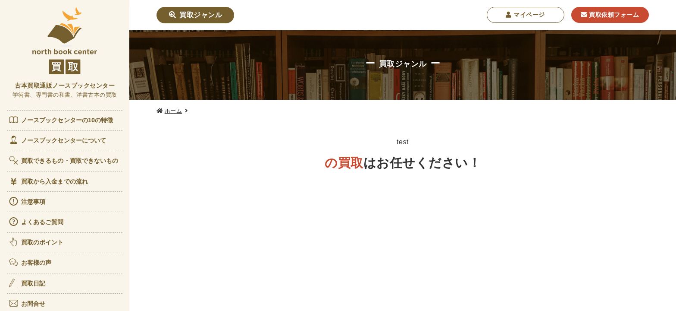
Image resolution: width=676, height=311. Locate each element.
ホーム (173, 111)
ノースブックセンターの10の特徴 (60, 119)
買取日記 (26, 283)
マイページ (525, 14)
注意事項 (26, 201)
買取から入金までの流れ (48, 181)
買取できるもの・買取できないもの (63, 160)
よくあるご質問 (36, 221)
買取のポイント (36, 242)
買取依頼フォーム (610, 14)
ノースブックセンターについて (57, 140)
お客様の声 (30, 262)
